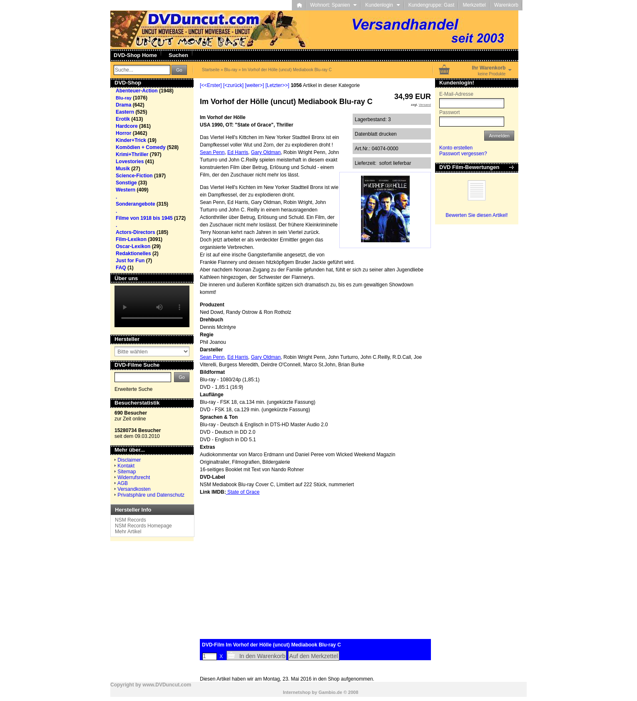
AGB (122, 483)
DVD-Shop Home (135, 55)
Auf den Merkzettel (313, 656)
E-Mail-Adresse (456, 94)
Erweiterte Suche (133, 389)
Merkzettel (474, 5)
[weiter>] (254, 85)
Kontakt (125, 466)
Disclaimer (129, 460)
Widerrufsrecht (133, 477)
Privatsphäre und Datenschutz (150, 495)
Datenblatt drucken (376, 134)
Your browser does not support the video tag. (151, 306)
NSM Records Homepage (143, 526)
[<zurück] (233, 85)
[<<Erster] (211, 85)
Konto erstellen (456, 148)
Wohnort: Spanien (333, 5)
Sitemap (126, 472)
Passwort (449, 112)
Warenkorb (506, 5)
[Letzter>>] (277, 85)
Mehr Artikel (128, 531)
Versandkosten (133, 489)
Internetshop (297, 692)
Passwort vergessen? (463, 154)
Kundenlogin (382, 5)
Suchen (178, 55)
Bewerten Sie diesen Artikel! (476, 215)
